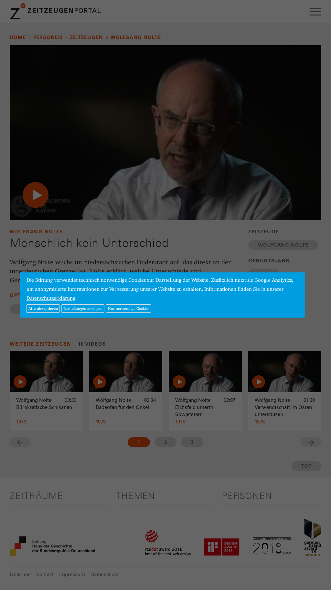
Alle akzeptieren (43, 308)
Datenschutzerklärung (51, 298)
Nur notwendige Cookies (128, 308)
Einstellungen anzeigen (82, 308)
